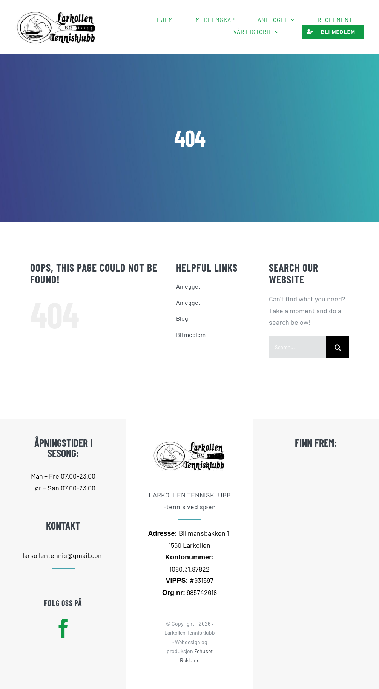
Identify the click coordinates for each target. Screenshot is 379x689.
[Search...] (297, 347)
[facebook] (63, 628)
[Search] (337, 347)
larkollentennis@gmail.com (63, 555)
